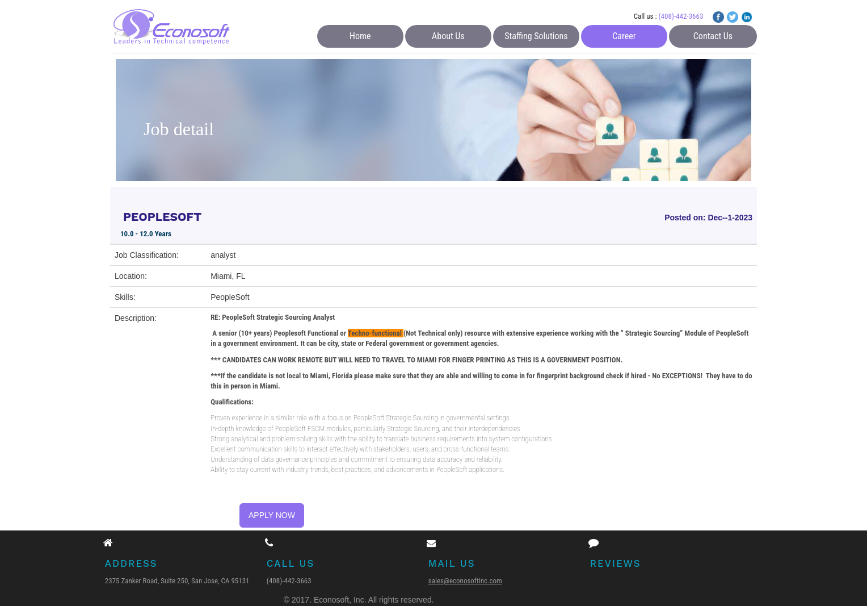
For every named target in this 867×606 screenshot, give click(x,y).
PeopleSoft (230, 297)
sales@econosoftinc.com (465, 580)
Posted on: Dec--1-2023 (708, 217)
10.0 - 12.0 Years (145, 233)
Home (360, 36)
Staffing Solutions (535, 36)
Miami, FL (228, 276)
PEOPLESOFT (162, 216)
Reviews (615, 563)
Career (623, 36)
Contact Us (713, 36)
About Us (448, 36)
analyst (223, 255)
